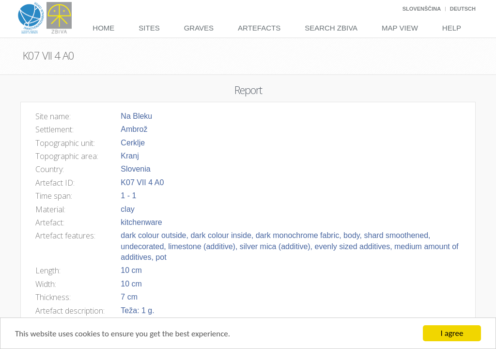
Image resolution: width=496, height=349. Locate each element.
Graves (199, 28)
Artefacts (259, 28)
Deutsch (463, 9)
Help (451, 28)
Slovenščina (422, 9)
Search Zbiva (331, 28)
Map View (400, 28)
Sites (149, 28)
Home (103, 28)
